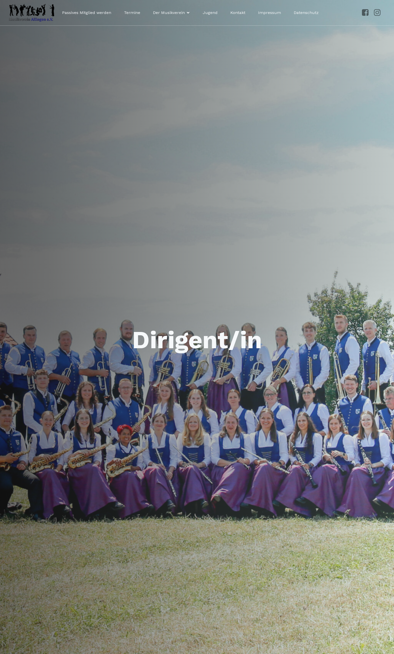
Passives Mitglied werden (86, 12)
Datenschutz (306, 12)
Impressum (269, 12)
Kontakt (237, 12)
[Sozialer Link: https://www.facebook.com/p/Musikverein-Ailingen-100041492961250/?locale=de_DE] (367, 13)
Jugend (210, 12)
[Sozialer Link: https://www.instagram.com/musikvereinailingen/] (379, 13)
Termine (132, 12)
